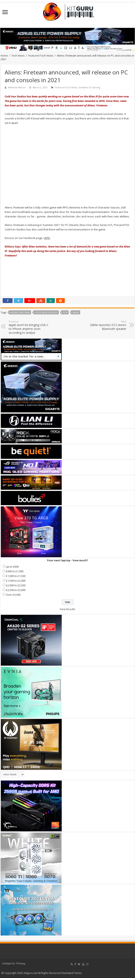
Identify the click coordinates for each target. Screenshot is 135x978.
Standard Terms (72, 973)
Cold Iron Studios (46, 312)
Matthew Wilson (17, 87)
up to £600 (12, 566)
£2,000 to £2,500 (15, 585)
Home (4, 55)
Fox (65, 312)
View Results (67, 609)
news (76, 312)
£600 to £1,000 (14, 571)
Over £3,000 (13, 594)
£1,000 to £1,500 (15, 576)
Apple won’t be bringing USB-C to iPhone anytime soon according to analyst (29, 327)
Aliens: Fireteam (20, 312)
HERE (47, 238)
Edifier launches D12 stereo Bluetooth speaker (105, 325)
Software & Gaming (89, 87)
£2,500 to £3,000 (15, 590)
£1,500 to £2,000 (15, 580)
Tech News (18, 55)
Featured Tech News (40, 55)
